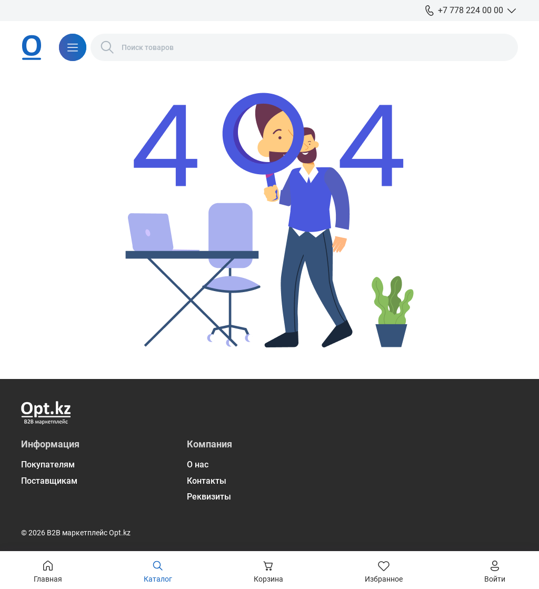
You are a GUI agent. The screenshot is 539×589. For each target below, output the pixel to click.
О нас (197, 465)
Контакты (206, 481)
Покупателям (48, 465)
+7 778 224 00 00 (470, 10)
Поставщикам (49, 481)
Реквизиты (209, 497)
